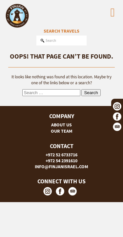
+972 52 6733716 (61, 155)
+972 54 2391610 (61, 161)
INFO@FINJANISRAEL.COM (61, 167)
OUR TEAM (61, 131)
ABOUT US (61, 125)
